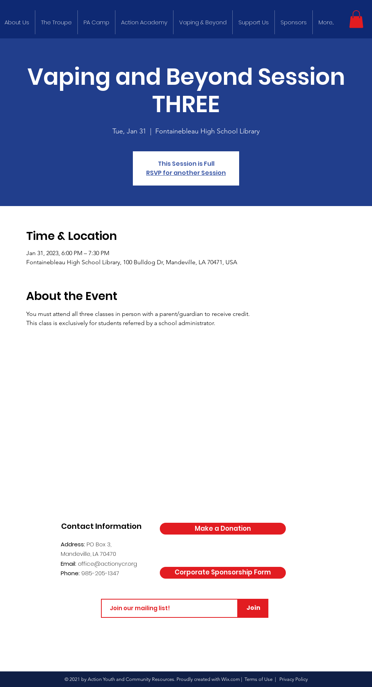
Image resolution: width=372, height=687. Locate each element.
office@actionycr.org (107, 564)
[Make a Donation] (223, 529)
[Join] (253, 608)
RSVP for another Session (186, 172)
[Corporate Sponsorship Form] (223, 573)
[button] (356, 19)
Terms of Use (258, 679)
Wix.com (230, 679)
